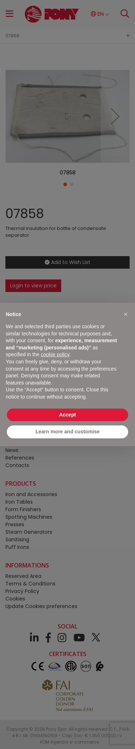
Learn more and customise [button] (67, 431)
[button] (125, 314)
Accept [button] (67, 415)
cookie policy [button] (55, 354)
